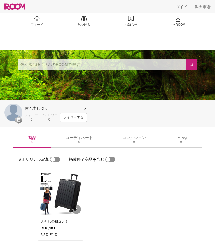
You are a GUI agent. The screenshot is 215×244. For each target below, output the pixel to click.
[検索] (191, 64)
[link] (60, 193)
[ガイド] (181, 6)
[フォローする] (73, 117)
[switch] (55, 159)
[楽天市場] (203, 6)
